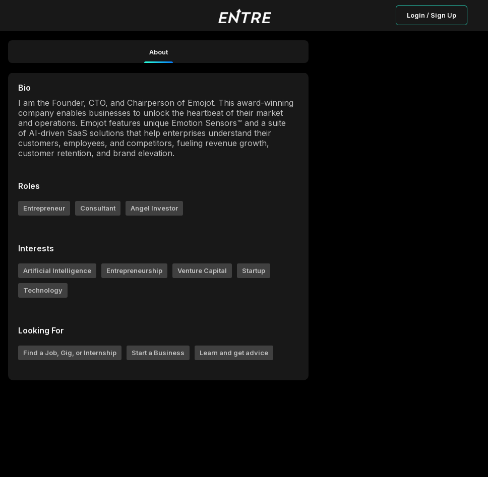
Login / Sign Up (431, 15)
